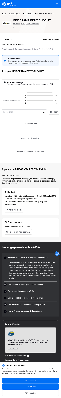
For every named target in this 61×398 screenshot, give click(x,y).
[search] (44, 112)
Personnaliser (30, 393)
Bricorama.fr (27, 13)
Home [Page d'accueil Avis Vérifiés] (4, 13)
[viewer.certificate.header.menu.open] (57, 4)
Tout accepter (30, 381)
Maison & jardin (14, 13)
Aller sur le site (14, 210)
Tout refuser (30, 387)
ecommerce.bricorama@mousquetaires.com (21, 199)
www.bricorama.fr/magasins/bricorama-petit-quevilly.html (26, 202)
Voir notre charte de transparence (17, 360)
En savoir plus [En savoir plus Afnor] (13, 349)
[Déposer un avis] (30, 123)
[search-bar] (24, 112)
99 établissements (32, 24)
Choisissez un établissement (18, 232)
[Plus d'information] (28, 355)
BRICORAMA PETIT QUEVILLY (46, 13)
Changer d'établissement (50, 39)
